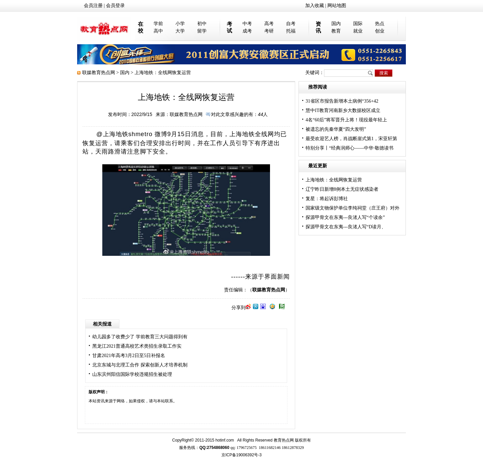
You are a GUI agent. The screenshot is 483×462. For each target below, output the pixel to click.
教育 (336, 31)
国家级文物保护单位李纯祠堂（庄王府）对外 (352, 208)
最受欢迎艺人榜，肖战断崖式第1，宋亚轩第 (351, 138)
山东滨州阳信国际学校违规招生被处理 (132, 374)
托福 (291, 31)
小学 (180, 23)
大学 (180, 31)
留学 (202, 31)
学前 (158, 23)
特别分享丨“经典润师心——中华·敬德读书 (349, 148)
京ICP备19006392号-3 (241, 455)
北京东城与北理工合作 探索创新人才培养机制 (139, 364)
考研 (269, 31)
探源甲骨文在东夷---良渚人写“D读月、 (346, 226)
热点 (379, 23)
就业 (358, 31)
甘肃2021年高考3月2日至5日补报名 (128, 355)
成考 (247, 31)
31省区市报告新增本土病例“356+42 (342, 101)
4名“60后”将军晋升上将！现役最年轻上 (346, 119)
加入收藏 (314, 5)
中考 (247, 23)
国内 (336, 23)
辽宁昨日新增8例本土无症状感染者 (342, 189)
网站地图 (336, 5)
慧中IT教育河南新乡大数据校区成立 (343, 110)
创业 (379, 31)
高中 (158, 31)
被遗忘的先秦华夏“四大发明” (336, 129)
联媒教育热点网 (98, 72)
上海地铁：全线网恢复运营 (334, 179)
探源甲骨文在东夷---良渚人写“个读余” (345, 217)
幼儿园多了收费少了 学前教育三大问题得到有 (139, 336)
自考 (291, 23)
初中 (202, 23)
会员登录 (115, 5)
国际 (358, 23)
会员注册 (93, 5)
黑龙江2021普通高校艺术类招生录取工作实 (136, 346)
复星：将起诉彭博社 (327, 198)
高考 (269, 23)
